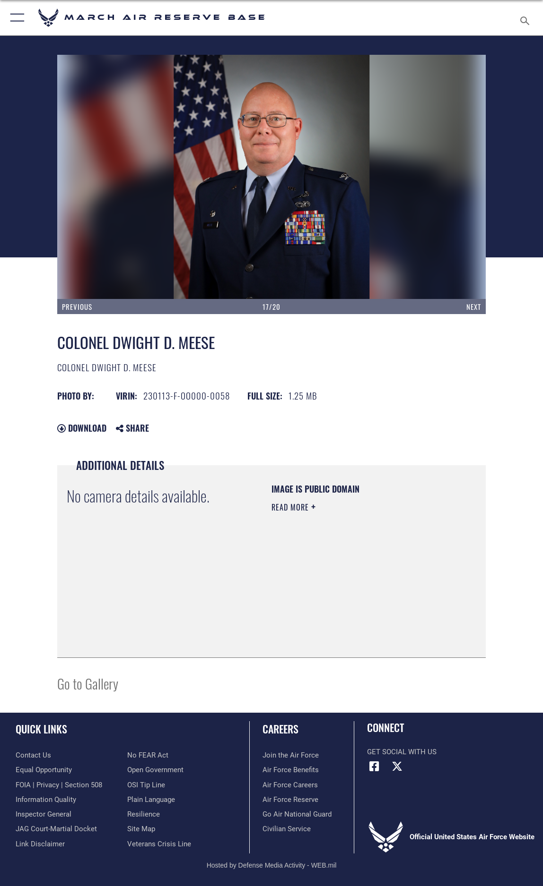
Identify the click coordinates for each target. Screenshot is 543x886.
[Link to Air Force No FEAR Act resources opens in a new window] (147, 755)
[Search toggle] (526, 18)
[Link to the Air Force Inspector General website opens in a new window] (43, 814)
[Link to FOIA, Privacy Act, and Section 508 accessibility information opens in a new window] (59, 785)
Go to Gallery (87, 683)
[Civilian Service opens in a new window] (287, 829)
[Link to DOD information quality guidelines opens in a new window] (46, 799)
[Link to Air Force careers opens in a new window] (290, 785)
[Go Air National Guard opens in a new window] (297, 814)
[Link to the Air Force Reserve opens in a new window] (290, 799)
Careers (280, 728)
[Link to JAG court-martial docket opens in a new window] (56, 829)
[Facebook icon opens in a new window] (374, 766)
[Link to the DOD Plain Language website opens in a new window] (151, 799)
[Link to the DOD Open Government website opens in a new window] (155, 770)
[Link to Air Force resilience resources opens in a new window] (143, 814)
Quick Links (41, 728)
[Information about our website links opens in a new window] (40, 844)
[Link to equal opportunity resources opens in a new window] (44, 770)
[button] (15, 17)
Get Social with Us (402, 752)
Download (81, 428)
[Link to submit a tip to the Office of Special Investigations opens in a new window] (146, 785)
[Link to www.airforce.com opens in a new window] (291, 755)
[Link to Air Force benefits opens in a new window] (291, 770)
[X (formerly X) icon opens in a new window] (397, 766)
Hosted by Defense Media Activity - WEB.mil (272, 865)
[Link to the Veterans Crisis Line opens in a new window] (159, 844)
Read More (291, 507)
